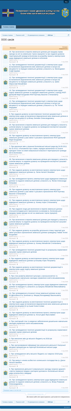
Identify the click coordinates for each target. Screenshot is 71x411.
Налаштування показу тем (35, 394)
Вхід (66, 1)
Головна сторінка (8, 27)
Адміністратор (13, 60)
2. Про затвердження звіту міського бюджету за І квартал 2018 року (36, 354)
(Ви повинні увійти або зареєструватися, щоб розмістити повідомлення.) (48, 397)
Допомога (67, 407)
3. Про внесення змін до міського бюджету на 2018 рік (30, 339)
